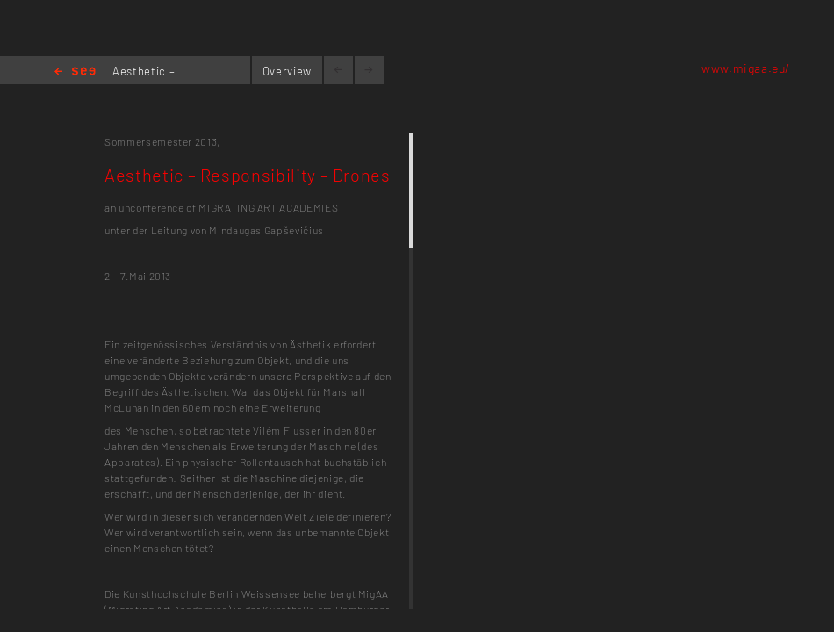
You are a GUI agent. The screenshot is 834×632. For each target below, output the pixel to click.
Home (75, 72)
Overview (287, 71)
